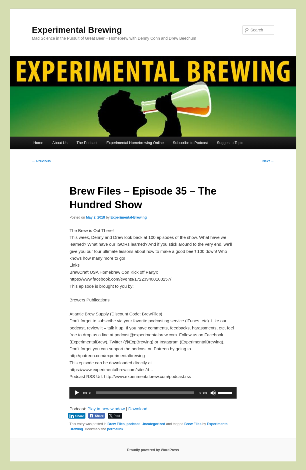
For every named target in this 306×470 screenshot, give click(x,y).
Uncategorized (153, 424)
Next (268, 161)
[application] (152, 393)
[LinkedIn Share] (76, 416)
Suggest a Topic (230, 143)
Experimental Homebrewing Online (135, 143)
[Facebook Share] (96, 416)
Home (38, 143)
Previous (41, 161)
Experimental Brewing (77, 30)
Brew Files (116, 424)
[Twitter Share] (115, 416)
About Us (59, 143)
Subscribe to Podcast (190, 143)
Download (137, 408)
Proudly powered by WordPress (153, 450)
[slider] (145, 392)
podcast (133, 424)
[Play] (77, 393)
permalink (115, 429)
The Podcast (87, 143)
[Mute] (213, 393)
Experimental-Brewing (129, 217)
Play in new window (106, 408)
